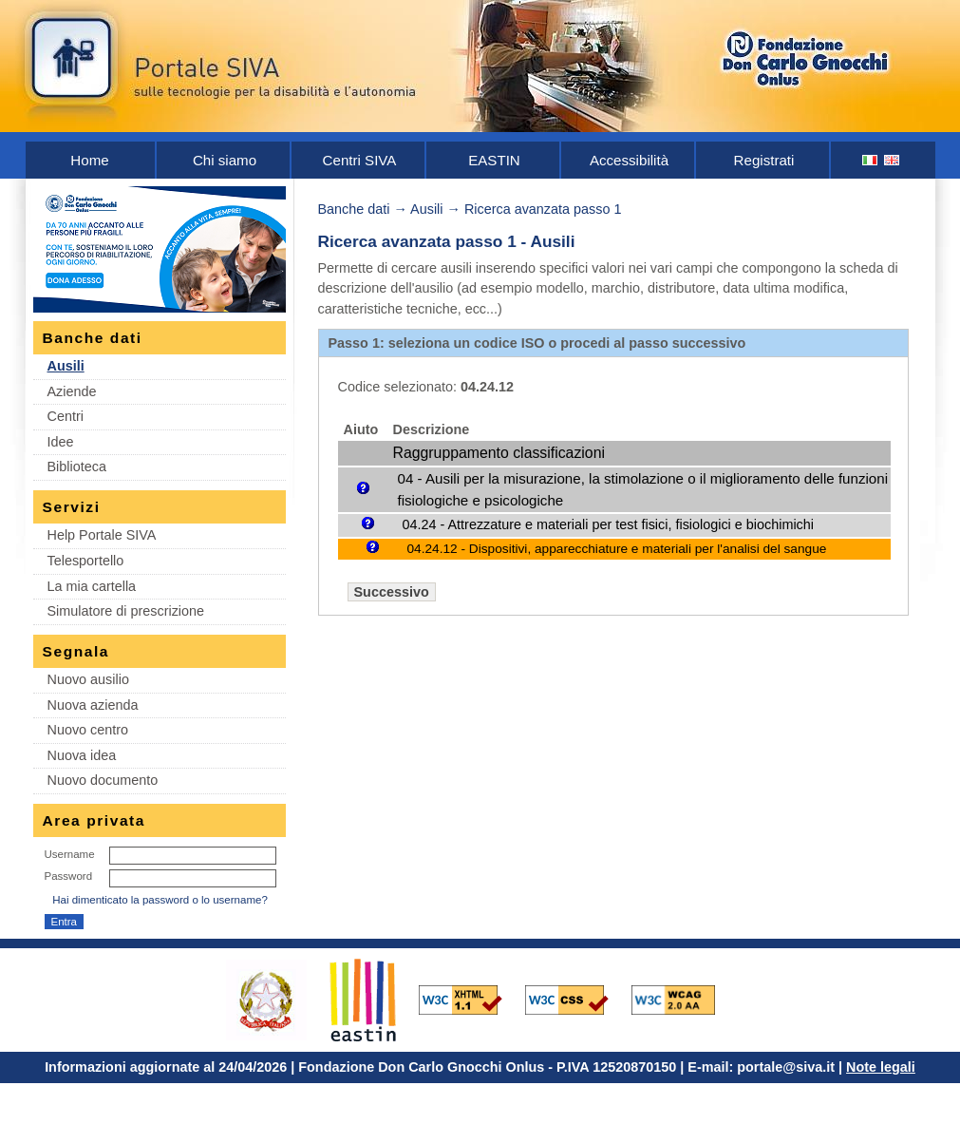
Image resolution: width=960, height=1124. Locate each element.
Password (69, 876)
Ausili (66, 365)
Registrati (764, 160)
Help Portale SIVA (102, 535)
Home (89, 160)
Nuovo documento (103, 780)
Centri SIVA (360, 160)
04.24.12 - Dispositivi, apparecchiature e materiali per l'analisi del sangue (617, 549)
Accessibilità (629, 160)
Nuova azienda (93, 705)
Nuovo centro (88, 729)
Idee (60, 441)
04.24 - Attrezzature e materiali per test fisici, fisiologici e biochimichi (609, 524)
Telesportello (85, 560)
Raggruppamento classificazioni (499, 453)
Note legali (880, 1067)
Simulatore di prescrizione (126, 611)
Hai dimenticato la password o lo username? (160, 899)
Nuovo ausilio (88, 679)
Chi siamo (224, 160)
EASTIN (494, 160)
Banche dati (354, 209)
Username (70, 854)
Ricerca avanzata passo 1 (543, 209)
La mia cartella (92, 586)
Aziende (72, 391)
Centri (65, 416)
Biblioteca (76, 466)
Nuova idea (82, 755)
